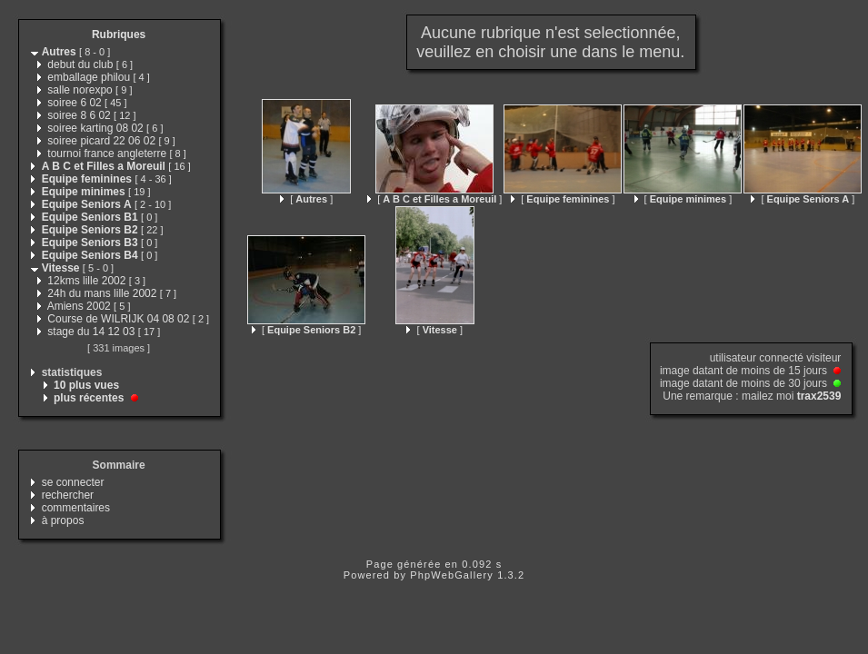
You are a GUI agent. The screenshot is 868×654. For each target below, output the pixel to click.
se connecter (73, 482)
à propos (63, 520)
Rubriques (118, 34)
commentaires (76, 507)
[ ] (306, 198)
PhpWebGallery (452, 575)
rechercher (68, 495)
